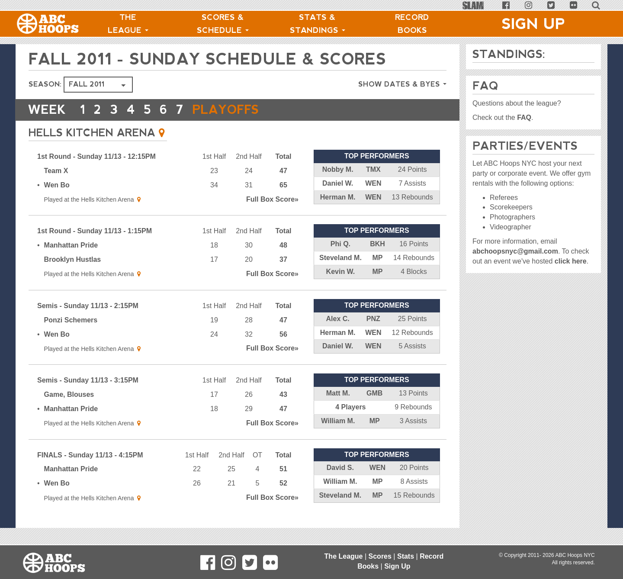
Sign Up (533, 24)
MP (377, 257)
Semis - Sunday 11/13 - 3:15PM (87, 380)
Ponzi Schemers (71, 320)
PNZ (373, 318)
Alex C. (338, 318)
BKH (377, 244)
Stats (405, 556)
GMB (374, 393)
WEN (373, 183)
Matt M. (338, 393)
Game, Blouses (69, 394)
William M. (338, 421)
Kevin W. (340, 271)
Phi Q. (340, 244)
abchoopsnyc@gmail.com (515, 251)
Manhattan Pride (71, 245)
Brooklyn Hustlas (72, 259)
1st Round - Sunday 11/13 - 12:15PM (96, 156)
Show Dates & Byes (402, 84)
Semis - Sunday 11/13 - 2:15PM (87, 305)
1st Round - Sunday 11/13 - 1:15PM (94, 231)
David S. (340, 467)
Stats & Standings (317, 24)
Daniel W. (337, 183)
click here (571, 261)
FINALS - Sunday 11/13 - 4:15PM (90, 455)
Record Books (412, 24)
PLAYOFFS (228, 109)
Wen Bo (57, 185)
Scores (380, 556)
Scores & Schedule (223, 24)
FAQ (524, 117)
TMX (373, 169)
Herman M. (338, 197)
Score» (272, 199)
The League (128, 24)
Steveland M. (340, 257)
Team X (56, 170)
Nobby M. (337, 169)
